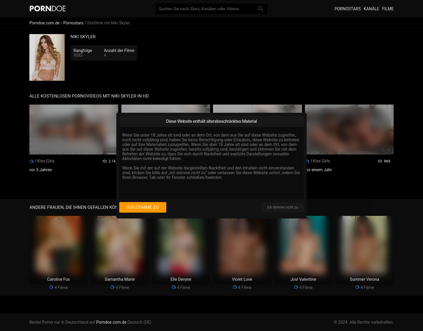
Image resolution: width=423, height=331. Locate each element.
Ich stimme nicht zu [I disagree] (282, 207)
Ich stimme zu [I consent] (142, 207)
